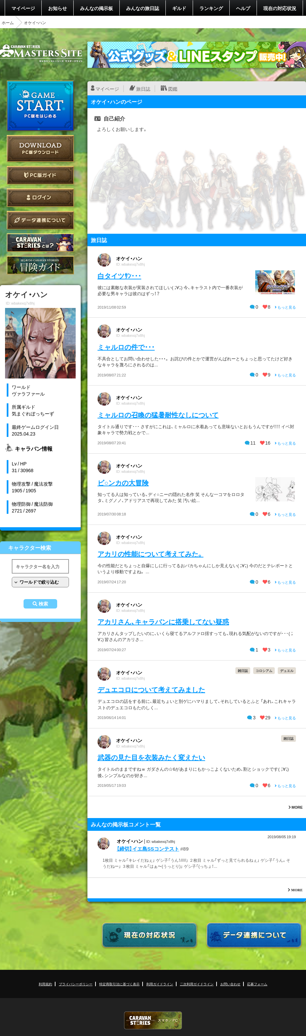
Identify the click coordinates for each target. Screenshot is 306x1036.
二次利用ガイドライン (197, 983)
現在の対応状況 (279, 8)
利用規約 (45, 983)
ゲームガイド (40, 265)
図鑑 (173, 88)
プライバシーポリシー (75, 983)
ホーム (8, 22)
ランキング (211, 8)
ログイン (40, 197)
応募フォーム (257, 983)
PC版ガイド (40, 175)
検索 (43, 603)
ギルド (179, 8)
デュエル (287, 670)
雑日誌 (243, 670)
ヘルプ (243, 8)
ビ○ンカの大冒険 (123, 482)
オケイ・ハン (129, 258)
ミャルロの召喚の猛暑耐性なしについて (158, 414)
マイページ (23, 8)
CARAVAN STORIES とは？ (40, 242)
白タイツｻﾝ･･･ (119, 275)
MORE (296, 807)
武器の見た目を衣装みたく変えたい (151, 757)
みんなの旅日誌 (142, 8)
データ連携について (40, 220)
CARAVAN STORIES (153, 1020)
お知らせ (57, 8)
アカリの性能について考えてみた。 (150, 553)
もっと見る (285, 307)
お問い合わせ (230, 983)
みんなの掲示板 (96, 8)
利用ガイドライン (159, 983)
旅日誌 (143, 88)
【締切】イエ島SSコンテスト (148, 848)
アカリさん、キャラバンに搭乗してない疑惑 (163, 621)
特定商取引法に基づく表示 (119, 983)
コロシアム (264, 670)
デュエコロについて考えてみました (151, 689)
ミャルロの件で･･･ (126, 347)
